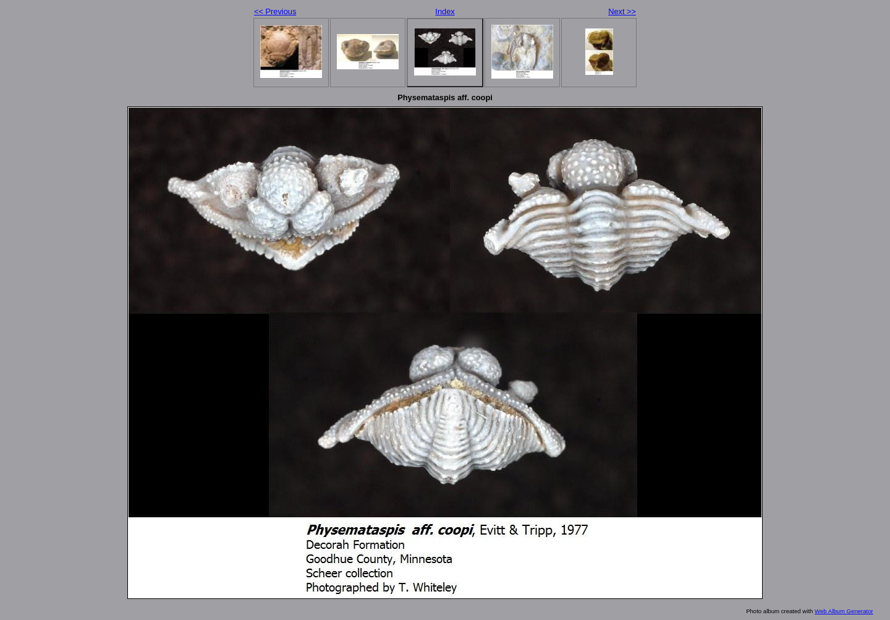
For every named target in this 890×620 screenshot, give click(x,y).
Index (444, 11)
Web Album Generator (844, 611)
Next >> (622, 11)
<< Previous (275, 11)
